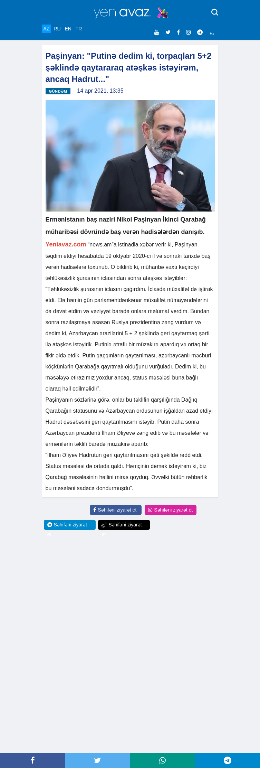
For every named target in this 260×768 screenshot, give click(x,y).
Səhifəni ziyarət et (114, 510)
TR (79, 28)
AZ (47, 28)
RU (57, 28)
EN (68, 28)
